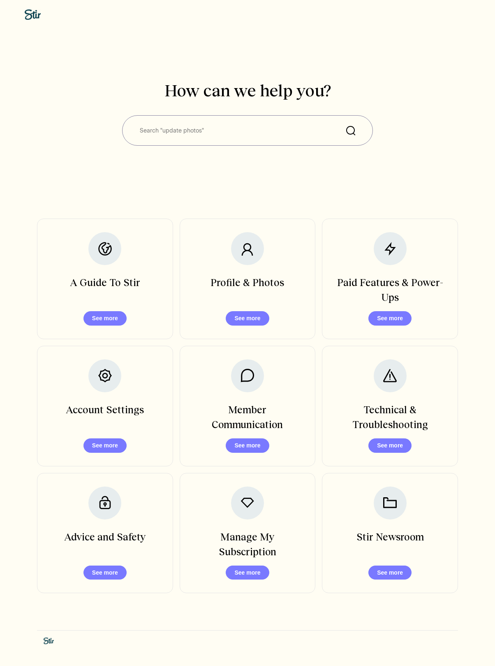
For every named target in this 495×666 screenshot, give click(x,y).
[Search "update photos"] (247, 130)
